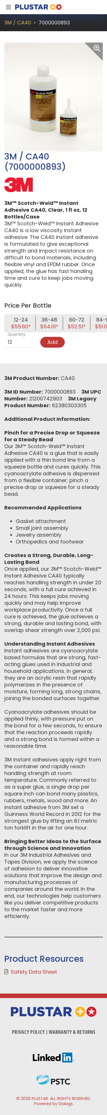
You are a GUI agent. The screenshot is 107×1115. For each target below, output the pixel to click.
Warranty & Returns (72, 1031)
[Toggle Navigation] (9, 7)
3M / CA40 (17, 22)
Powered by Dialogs (53, 1103)
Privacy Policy (28, 1031)
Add (52, 342)
